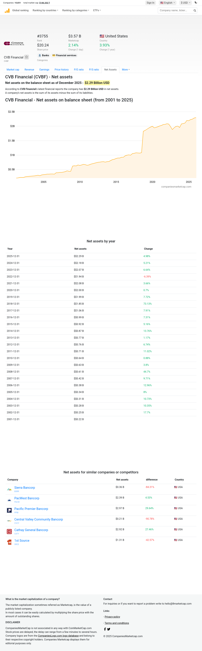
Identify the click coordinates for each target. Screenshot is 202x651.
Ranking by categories (74, 10)
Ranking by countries (44, 10)
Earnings (44, 69)
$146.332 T (44, 3)
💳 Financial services (64, 55)
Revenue (29, 69)
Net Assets (110, 69)
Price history (62, 69)
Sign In (150, 2)
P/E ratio (79, 69)
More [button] (125, 69)
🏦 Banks (43, 55)
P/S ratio (94, 69)
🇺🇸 (166, 2)
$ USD (184, 2)
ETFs (96, 10)
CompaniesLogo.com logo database (58, 635)
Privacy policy (112, 616)
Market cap (13, 69)
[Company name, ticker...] (177, 10)
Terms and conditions (117, 623)
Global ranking (20, 10)
